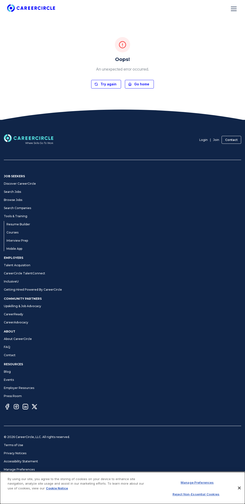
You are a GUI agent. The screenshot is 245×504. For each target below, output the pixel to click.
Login (203, 140)
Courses (12, 232)
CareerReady (13, 314)
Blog (7, 371)
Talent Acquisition (17, 265)
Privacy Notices (15, 453)
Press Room (13, 396)
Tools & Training (15, 216)
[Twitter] (34, 407)
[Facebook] (7, 407)
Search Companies (17, 208)
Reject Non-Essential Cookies (196, 494)
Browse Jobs (13, 200)
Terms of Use (13, 445)
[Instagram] (16, 407)
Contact (231, 140)
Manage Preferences (19, 469)
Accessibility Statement (21, 461)
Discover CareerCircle (20, 183)
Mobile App (14, 248)
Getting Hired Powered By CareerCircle (33, 289)
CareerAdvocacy (16, 322)
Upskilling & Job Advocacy (22, 306)
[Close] (239, 488)
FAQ (7, 347)
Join (216, 140)
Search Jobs (12, 192)
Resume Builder (18, 224)
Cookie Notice (57, 488)
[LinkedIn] (25, 407)
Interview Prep (17, 240)
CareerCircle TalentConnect (24, 273)
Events (9, 380)
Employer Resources (19, 388)
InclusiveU (11, 281)
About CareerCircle (18, 339)
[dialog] (122, 488)
